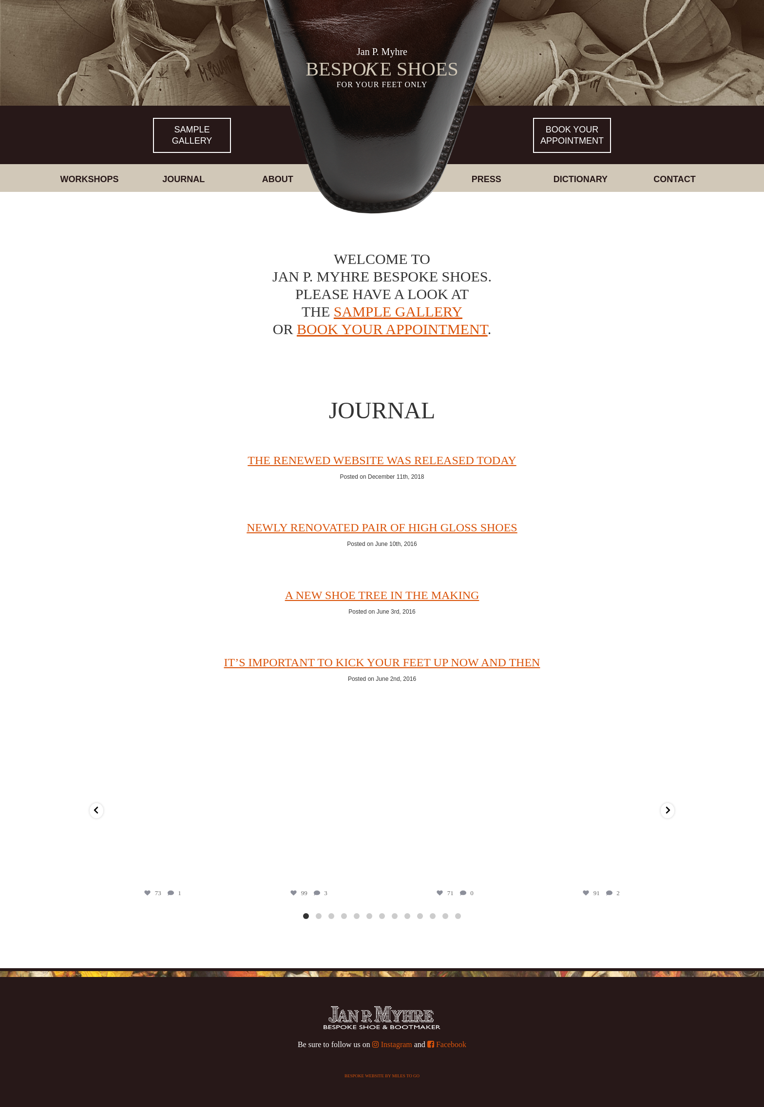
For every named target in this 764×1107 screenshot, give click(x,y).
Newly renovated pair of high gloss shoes (382, 527)
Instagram (392, 1044)
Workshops (89, 179)
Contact (674, 179)
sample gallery (398, 311)
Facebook (446, 1044)
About (277, 179)
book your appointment (392, 329)
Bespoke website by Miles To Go (382, 1075)
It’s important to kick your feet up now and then (382, 662)
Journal (183, 179)
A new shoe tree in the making (382, 595)
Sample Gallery (192, 135)
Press (486, 179)
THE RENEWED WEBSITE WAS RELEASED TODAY (382, 460)
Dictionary (581, 179)
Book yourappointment (572, 135)
